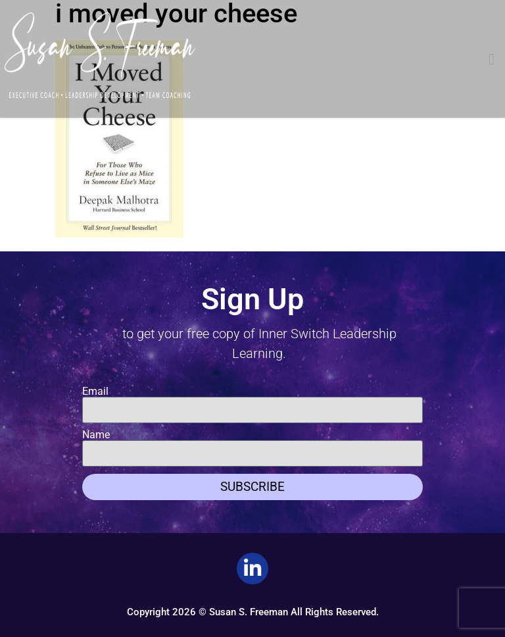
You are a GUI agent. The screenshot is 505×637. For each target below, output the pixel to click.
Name (96, 435)
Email (95, 391)
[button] (491, 59)
